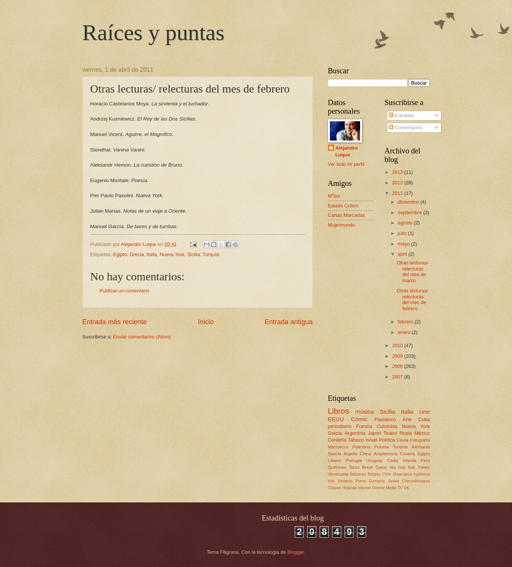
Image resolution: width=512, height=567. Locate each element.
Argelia (350, 453)
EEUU (336, 419)
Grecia (137, 254)
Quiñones (337, 467)
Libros (338, 410)
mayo (404, 244)
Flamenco (385, 419)
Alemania (420, 447)
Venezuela (338, 474)
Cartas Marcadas (346, 215)
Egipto (120, 254)
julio (403, 233)
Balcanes (358, 474)
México (422, 433)
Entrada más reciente (114, 322)
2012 (398, 182)
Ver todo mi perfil (346, 164)
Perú (425, 460)
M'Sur (334, 196)
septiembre (410, 212)
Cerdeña (337, 440)
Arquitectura (385, 453)
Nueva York (171, 254)
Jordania (345, 481)
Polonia (381, 447)
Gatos (381, 467)
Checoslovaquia (416, 481)
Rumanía (377, 481)
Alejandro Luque (347, 151)
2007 (398, 377)
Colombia (387, 426)
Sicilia (193, 254)
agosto (406, 223)
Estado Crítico (343, 206)
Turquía (211, 254)
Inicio (205, 322)
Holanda (349, 488)
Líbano (334, 460)
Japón (374, 433)
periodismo (340, 426)
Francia (364, 426)
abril (403, 254)
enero (405, 332)
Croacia (407, 453)
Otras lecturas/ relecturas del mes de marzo (412, 271)
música (365, 411)
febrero (406, 321)
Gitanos (335, 488)
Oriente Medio (384, 488)
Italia (152, 254)
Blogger (296, 552)
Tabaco (356, 440)
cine (424, 411)
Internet (364, 488)
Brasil (367, 467)
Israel (371, 440)
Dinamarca (402, 474)
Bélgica (374, 474)
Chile (386, 474)
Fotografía (420, 440)
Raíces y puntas (153, 32)
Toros (354, 467)
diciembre (409, 202)
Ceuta (402, 440)
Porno (361, 481)
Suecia (334, 453)
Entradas (401, 115)
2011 (398, 193)
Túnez (424, 467)
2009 (398, 356)
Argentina (355, 433)
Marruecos (338, 447)
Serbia (393, 481)
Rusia (405, 433)
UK (406, 488)
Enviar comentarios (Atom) (141, 337)
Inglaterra (421, 474)
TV (400, 488)
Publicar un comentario (125, 291)
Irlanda (409, 460)
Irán (331, 481)
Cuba (424, 419)
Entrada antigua (288, 322)
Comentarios (405, 127)
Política (387, 440)
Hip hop (397, 467)
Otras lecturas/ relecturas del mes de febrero (412, 299)
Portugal (354, 460)
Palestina (362, 447)
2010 (398, 345)
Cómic (359, 419)
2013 (398, 172)
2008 (398, 366)
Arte (406, 419)
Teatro (390, 433)
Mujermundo (341, 225)
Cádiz (393, 460)
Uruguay (374, 460)
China (365, 453)
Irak (411, 467)
